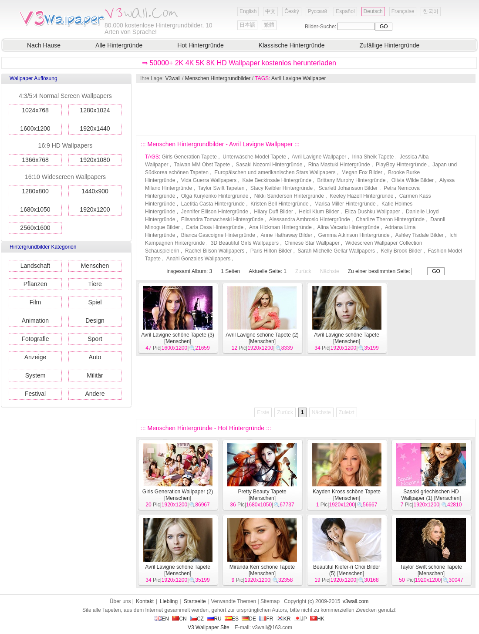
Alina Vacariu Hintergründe (348, 227)
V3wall (172, 78)
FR (266, 619)
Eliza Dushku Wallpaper (372, 212)
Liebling (169, 601)
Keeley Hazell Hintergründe (361, 196)
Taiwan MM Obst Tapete (202, 165)
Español (345, 11)
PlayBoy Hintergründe (401, 165)
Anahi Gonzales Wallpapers (198, 259)
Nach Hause (44, 45)
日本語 (247, 25)
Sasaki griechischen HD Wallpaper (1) (430, 495)
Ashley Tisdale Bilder (419, 235)
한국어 (431, 11)
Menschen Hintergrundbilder (218, 78)
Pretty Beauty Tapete (262, 492)
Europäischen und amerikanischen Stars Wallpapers (274, 172)
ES (232, 619)
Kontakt (145, 601)
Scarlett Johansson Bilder (348, 188)
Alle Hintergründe (118, 45)
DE (249, 619)
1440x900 (94, 191)
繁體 (269, 25)
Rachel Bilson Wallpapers (214, 251)
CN (179, 619)
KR (284, 619)
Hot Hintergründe (200, 45)
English (247, 11)
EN (162, 619)
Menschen (95, 265)
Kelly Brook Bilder (401, 251)
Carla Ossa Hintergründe (214, 227)
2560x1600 (35, 227)
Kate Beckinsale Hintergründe (276, 180)
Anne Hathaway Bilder (287, 235)
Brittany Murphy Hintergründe (351, 180)
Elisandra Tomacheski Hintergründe (222, 219)
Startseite (195, 601)
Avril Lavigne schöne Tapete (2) (262, 335)
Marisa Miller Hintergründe (345, 204)
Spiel (94, 302)
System (35, 375)
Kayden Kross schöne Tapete (347, 492)
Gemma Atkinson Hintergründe (354, 235)
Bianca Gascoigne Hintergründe (218, 235)
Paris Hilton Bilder (271, 251)
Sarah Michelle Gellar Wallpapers (336, 251)
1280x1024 (95, 110)
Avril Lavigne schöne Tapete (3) (177, 335)
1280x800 (35, 191)
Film (35, 302)
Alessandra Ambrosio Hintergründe (309, 219)
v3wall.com (355, 601)
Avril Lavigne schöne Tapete (346, 335)
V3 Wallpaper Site (208, 627)
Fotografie (35, 338)
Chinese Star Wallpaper (311, 243)
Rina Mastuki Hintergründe (339, 165)
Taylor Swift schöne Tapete (431, 567)
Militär (95, 375)
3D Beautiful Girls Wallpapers (245, 243)
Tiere (94, 283)
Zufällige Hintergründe (390, 45)
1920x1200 (95, 209)
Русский (317, 11)
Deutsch (373, 11)
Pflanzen (35, 283)
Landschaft (35, 265)
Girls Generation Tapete (189, 157)
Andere (95, 393)
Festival (35, 393)
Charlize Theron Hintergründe (390, 219)
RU (214, 619)
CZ (197, 619)
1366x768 (35, 159)
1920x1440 (95, 128)
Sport (95, 338)
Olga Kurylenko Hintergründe (215, 196)
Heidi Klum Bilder (319, 212)
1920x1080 (95, 159)
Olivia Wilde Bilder (412, 180)
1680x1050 (35, 209)
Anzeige (35, 357)
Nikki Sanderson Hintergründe (289, 196)
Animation (35, 320)
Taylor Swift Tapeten (221, 188)
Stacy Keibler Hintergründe (281, 188)
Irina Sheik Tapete (373, 157)
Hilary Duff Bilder (273, 212)
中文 (270, 11)
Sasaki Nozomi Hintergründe (269, 165)
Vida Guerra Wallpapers (208, 180)
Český (291, 11)
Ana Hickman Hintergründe (280, 227)
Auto (95, 357)
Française (403, 11)
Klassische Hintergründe (292, 45)
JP (300, 619)
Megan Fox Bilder (361, 172)
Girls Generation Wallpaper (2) (177, 492)
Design (95, 320)
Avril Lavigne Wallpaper (298, 78)
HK (317, 619)
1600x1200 (35, 128)
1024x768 (35, 110)
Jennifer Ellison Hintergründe (214, 212)
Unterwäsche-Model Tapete (254, 157)
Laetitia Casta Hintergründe (213, 204)
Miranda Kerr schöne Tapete (262, 567)
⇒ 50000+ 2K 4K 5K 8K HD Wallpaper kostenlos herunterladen (239, 63)
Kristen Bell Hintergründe (279, 204)
